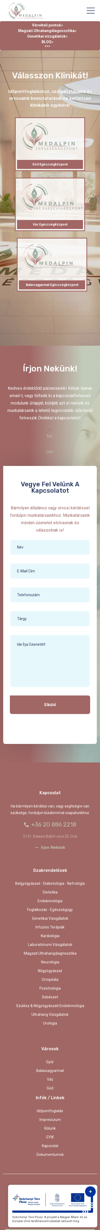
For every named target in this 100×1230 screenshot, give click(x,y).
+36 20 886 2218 (50, 824)
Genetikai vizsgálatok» (47, 36)
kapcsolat (50, 1146)
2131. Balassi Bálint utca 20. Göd (50, 836)
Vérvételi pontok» (47, 25)
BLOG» (47, 42)
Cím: (50, 451)
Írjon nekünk (50, 847)
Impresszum (50, 1119)
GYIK (50, 1137)
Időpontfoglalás (50, 1111)
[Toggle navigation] (91, 11)
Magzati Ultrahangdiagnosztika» (47, 31)
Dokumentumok (50, 1154)
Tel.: (50, 436)
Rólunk (50, 1128)
